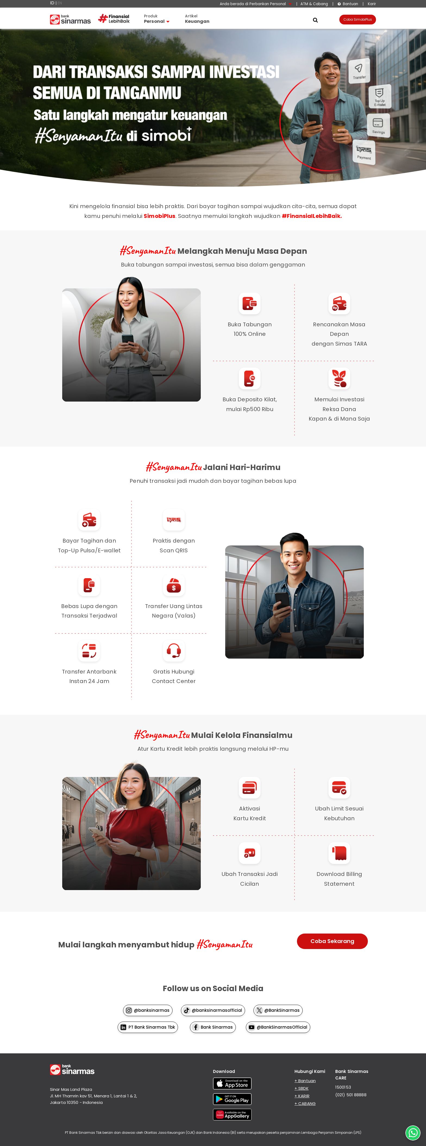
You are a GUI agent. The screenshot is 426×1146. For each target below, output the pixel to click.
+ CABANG (305, 1103)
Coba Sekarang (332, 941)
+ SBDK (302, 1088)
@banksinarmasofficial (212, 1010)
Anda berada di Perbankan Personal (256, 4)
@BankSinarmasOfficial (277, 1027)
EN (60, 3)
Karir (371, 4)
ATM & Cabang (314, 4)
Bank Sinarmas (212, 1027)
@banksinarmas (147, 1010)
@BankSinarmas (277, 1010)
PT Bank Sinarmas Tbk (147, 1027)
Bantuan (347, 4)
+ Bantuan (305, 1081)
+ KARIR (302, 1096)
